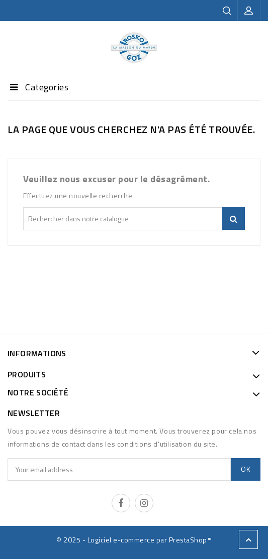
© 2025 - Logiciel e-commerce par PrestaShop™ (134, 539)
